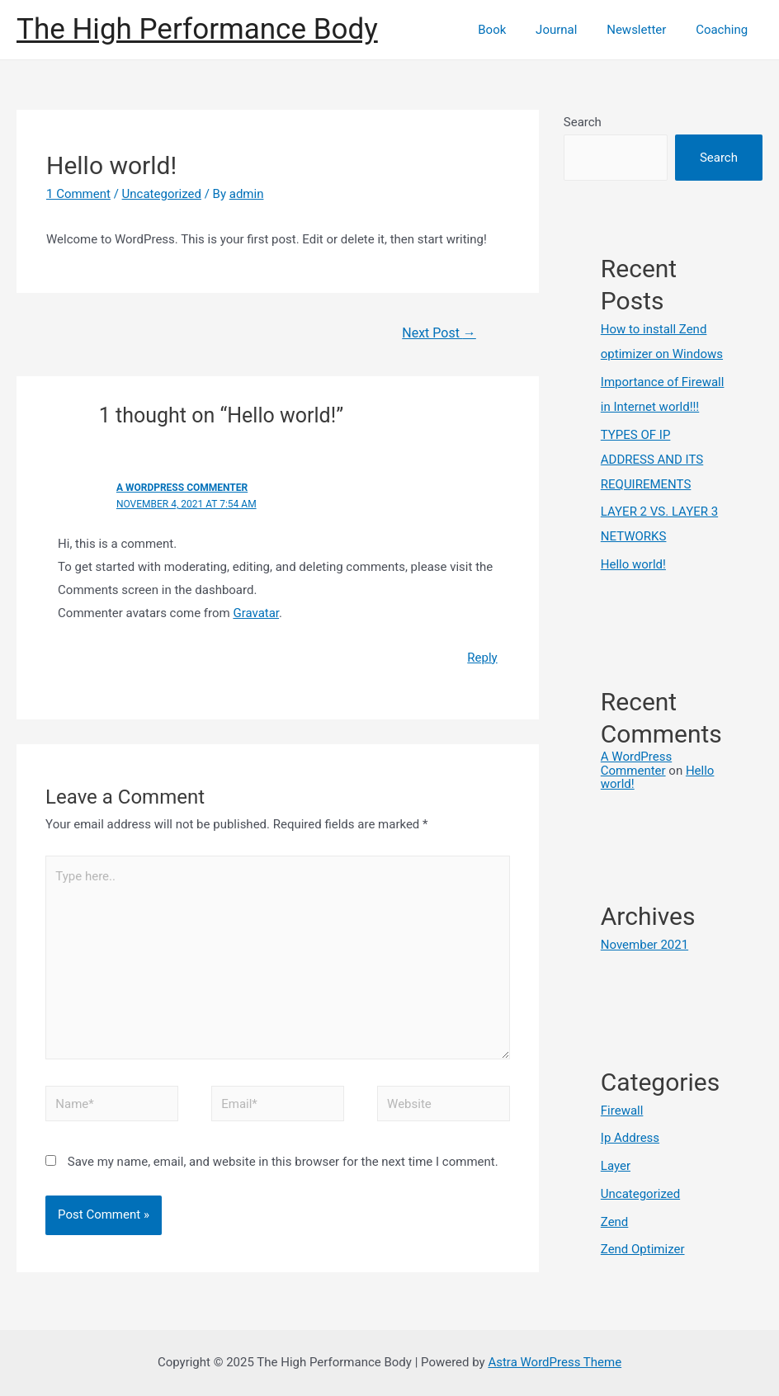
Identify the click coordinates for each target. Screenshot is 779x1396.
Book (509, 29)
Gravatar (256, 613)
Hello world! (633, 564)
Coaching (724, 29)
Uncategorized (161, 193)
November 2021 (644, 944)
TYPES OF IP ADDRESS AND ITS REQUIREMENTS (652, 459)
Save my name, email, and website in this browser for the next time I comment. (283, 1161)
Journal (568, 29)
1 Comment (78, 193)
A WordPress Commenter (182, 487)
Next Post (439, 333)
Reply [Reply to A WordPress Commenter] (482, 657)
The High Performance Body (197, 29)
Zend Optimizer (643, 1249)
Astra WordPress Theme (554, 1362)
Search (583, 122)
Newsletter (643, 29)
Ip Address (630, 1137)
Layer (615, 1165)
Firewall (622, 1110)
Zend (615, 1221)
